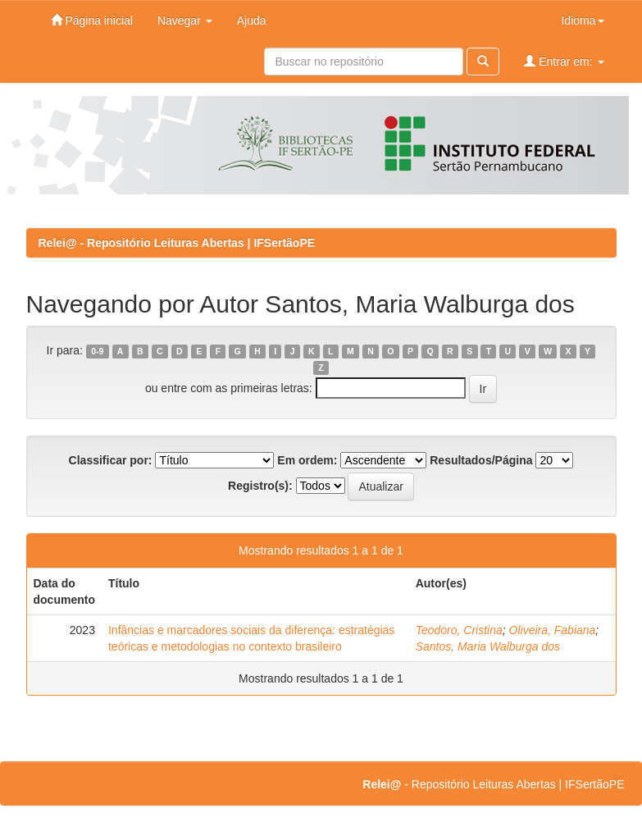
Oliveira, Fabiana (552, 630)
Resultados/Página (481, 460)
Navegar (184, 20)
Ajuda (251, 20)
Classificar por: (111, 460)
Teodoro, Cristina (459, 630)
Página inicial (92, 20)
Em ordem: (307, 460)
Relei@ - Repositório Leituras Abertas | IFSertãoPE (177, 242)
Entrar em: (563, 61)
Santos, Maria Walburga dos (488, 646)
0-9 (97, 351)
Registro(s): (260, 485)
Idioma (582, 20)
